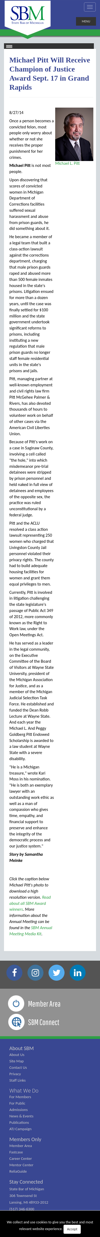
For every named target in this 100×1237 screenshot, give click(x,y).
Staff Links (17, 1080)
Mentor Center (21, 1165)
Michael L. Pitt (67, 163)
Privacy (15, 1073)
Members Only (25, 1139)
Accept (72, 1229)
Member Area (20, 1145)
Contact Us (18, 1067)
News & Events (21, 1116)
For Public (17, 1103)
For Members (20, 1096)
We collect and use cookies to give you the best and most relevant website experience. (50, 1227)
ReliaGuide (18, 1171)
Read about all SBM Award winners (30, 903)
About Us (16, 1054)
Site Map (16, 1061)
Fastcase (16, 1152)
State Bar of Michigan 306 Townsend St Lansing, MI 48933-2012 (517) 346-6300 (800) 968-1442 (28, 1202)
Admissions (18, 1109)
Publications (19, 1122)
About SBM (21, 1048)
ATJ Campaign (20, 1128)
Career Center (20, 1158)
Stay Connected (26, 1182)
